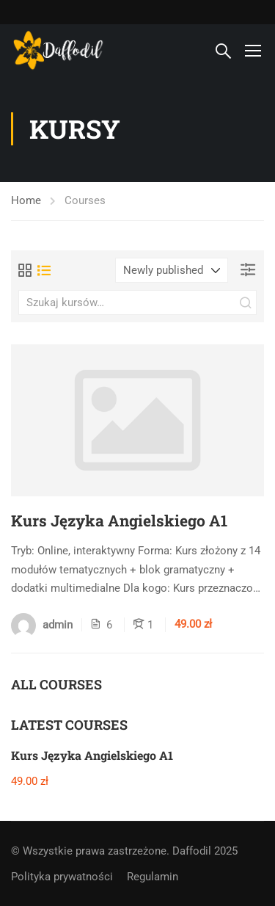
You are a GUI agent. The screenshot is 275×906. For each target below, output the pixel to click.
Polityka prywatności (62, 876)
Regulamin (152, 876)
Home (26, 200)
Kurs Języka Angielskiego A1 (119, 521)
